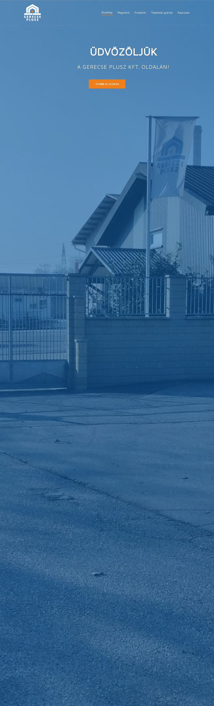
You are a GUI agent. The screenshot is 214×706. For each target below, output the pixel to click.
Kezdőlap (107, 12)
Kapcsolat (184, 12)
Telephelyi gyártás (162, 12)
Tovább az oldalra (107, 83)
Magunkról (124, 12)
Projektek (140, 12)
